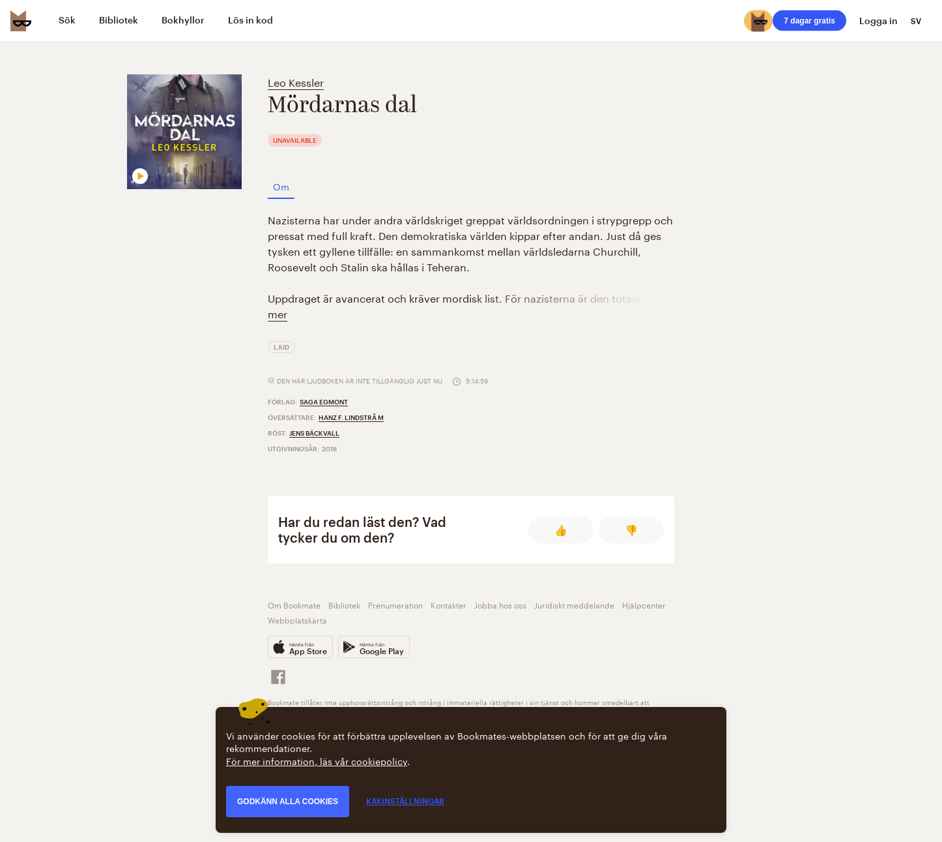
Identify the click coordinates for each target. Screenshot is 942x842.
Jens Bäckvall (314, 433)
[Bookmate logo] (20, 20)
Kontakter (448, 604)
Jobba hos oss (500, 604)
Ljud (281, 347)
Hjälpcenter (644, 604)
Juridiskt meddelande (574, 604)
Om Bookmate (294, 604)
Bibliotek (344, 604)
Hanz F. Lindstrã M (351, 417)
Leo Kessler (296, 81)
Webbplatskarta (297, 619)
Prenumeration (395, 604)
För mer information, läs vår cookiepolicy (316, 760)
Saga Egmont (324, 402)
